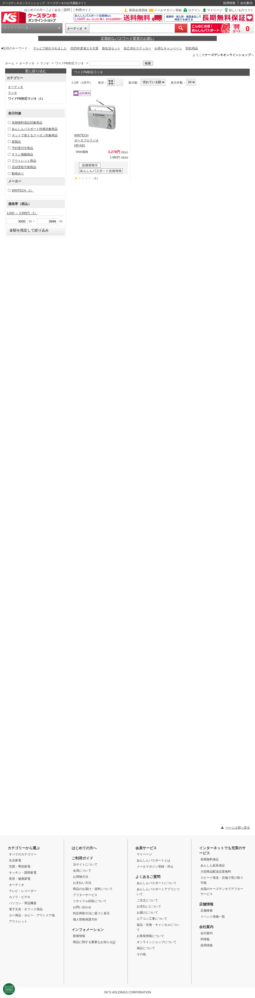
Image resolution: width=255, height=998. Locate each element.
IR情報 (205, 939)
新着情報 (79, 936)
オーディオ (74, 28)
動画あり (18, 173)
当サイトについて (85, 864)
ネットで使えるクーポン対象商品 (35, 135)
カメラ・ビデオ (19, 897)
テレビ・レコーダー (22, 891)
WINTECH (23, 190)
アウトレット (18, 921)
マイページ (214, 10)
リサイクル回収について (90, 901)
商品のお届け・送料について (93, 889)
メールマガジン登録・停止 (155, 866)
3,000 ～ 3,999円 (22, 213)
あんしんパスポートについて (156, 883)
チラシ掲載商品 (22, 154)
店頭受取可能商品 (24, 167)
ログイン (194, 10)
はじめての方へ (35, 10)
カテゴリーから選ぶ (18, 28)
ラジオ (44, 63)
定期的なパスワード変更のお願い (127, 38)
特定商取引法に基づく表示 (91, 913)
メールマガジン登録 (168, 10)
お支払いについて (149, 906)
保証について (146, 948)
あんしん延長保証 (212, 865)
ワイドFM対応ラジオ (69, 63)
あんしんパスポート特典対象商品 (35, 129)
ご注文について (147, 900)
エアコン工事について (152, 918)
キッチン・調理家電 (22, 872)
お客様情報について (150, 936)
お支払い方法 (82, 883)
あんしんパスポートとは (153, 860)
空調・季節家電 (19, 866)
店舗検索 (206, 910)
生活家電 (15, 860)
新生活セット (111, 48)
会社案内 (246, 3)
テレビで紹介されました (50, 48)
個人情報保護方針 (85, 919)
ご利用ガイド (82, 10)
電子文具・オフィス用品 (26, 909)
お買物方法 (80, 876)
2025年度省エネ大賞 (84, 48)
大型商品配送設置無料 (215, 871)
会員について (82, 870)
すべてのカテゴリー (22, 854)
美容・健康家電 (19, 878)
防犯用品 (192, 48)
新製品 (16, 141)
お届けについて (147, 912)
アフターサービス (85, 895)
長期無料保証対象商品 (27, 122)
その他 (141, 954)
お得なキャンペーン (168, 48)
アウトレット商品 (24, 161)
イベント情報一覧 (212, 916)
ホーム (9, 63)
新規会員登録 (138, 10)
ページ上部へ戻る (237, 827)
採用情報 (229, 3)
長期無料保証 (209, 859)
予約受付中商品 (22, 148)
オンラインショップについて (156, 942)
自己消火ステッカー (137, 48)
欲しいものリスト (241, 10)
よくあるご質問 (59, 10)
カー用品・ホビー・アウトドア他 (32, 915)
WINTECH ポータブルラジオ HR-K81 (86, 140)
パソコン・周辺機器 (22, 903)
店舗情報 (206, 904)
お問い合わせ (82, 907)
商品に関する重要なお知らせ (94, 942)
